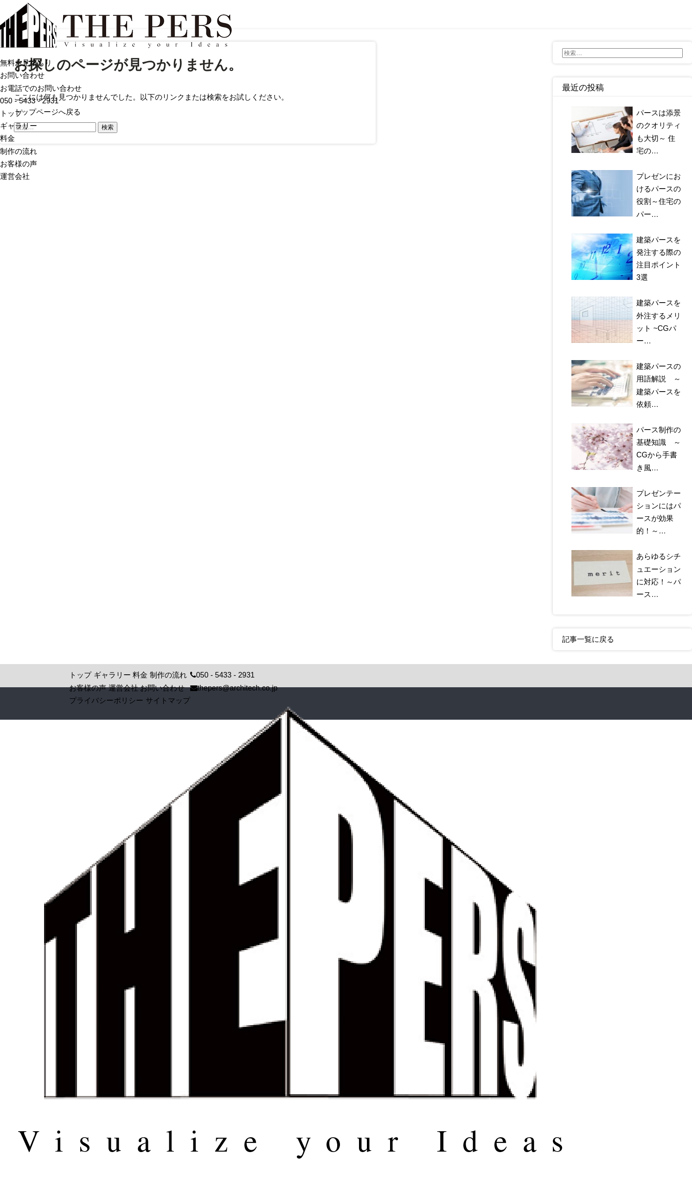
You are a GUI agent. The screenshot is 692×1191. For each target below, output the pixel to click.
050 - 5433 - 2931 (29, 101)
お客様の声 (18, 164)
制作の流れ (18, 151)
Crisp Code (375, 1186)
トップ (11, 113)
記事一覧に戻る (588, 639)
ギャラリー (18, 126)
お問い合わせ (162, 688)
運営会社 (15, 176)
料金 (7, 138)
